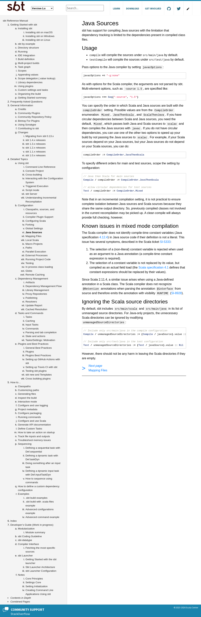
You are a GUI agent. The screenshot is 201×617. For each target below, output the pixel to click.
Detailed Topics (19, 159)
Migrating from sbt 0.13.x (39, 136)
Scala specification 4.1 (154, 267)
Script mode (32, 190)
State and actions (35, 336)
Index (13, 520)
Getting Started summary (32, 97)
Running (23, 51)
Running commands (29, 417)
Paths (28, 247)
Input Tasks (32, 324)
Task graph (24, 66)
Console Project (34, 170)
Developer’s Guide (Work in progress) (31, 524)
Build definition (26, 59)
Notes (21, 574)
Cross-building (33, 174)
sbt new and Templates (38, 374)
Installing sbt (25, 28)
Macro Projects (34, 243)
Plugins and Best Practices (33, 343)
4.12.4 (103, 237)
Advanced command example (42, 517)
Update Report (33, 305)
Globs (28, 270)
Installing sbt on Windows (39, 36)
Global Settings (34, 228)
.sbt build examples (36, 497)
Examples (23, 493)
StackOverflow (20, 614)
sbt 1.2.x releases (35, 147)
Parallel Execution (35, 251)
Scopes (22, 70)
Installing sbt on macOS (39, 32)
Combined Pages (20, 601)
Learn (116, 8)
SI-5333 (165, 241)
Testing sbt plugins (36, 370)
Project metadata (27, 409)
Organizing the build (29, 93)
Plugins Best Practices (38, 355)
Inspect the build (27, 397)
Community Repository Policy (35, 116)
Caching (30, 320)
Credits (22, 109)
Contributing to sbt (28, 128)
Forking (29, 224)
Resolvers (31, 301)
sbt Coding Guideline (30, 536)
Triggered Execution (36, 186)
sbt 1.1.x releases (35, 151)
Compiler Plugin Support (39, 216)
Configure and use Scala (32, 420)
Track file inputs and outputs (34, 436)
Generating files (27, 393)
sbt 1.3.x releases (35, 143)
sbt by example (26, 43)
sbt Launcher (25, 555)
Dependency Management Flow (43, 286)
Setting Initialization (36, 586)
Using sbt (23, 163)
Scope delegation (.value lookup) (36, 78)
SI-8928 (176, 293)
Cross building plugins (38, 378)
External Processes (36, 255)
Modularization (26, 528)
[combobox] (85, 8)
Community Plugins (29, 113)
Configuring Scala (35, 220)
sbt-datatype (25, 540)
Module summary (35, 532)
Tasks (28, 316)
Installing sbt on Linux (37, 39)
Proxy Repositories (36, 293)
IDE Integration (26, 55)
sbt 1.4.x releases (35, 140)
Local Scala (32, 240)
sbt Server (31, 193)
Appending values (28, 74)
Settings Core (33, 582)
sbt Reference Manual (15, 20)
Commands (32, 328)
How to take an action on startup (36, 432)
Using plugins (25, 86)
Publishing (31, 297)
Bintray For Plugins (29, 120)
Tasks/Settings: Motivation (40, 340)
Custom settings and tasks (33, 89)
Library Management (37, 290)
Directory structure (28, 47)
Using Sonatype (27, 124)
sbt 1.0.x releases (35, 155)
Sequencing (25, 443)
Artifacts (30, 282)
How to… (15, 382)
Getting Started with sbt (23, 24)
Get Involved (153, 8)
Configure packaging (30, 413)
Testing (29, 263)
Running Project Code (38, 259)
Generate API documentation (34, 424)
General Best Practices (38, 347)
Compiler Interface (28, 544)
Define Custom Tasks (30, 428)
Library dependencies (30, 82)
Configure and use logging (33, 405)
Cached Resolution (36, 309)
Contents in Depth (20, 597)
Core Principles (34, 578)
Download (132, 8)
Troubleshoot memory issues (34, 440)
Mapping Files (33, 236)
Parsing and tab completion (41, 332)
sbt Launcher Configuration (40, 570)
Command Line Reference (40, 166)
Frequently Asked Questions (26, 101)
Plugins (29, 351)
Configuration (25, 205)
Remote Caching (35, 274)
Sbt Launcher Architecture (40, 567)
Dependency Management (33, 278)
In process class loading (39, 266)
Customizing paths (28, 390)
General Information (21, 105)
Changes (23, 132)
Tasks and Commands (30, 313)
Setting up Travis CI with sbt (41, 367)
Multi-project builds (28, 63)
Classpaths (24, 386)
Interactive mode (27, 401)
